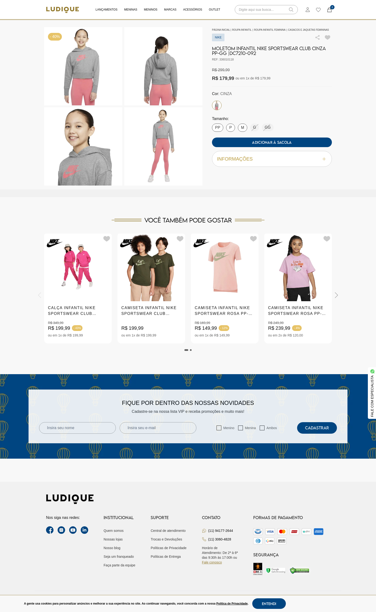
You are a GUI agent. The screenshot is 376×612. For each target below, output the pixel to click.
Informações (272, 159)
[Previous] (39, 295)
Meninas (130, 9)
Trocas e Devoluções (166, 539)
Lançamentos (107, 9)
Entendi (269, 603)
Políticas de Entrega (166, 556)
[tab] (186, 350)
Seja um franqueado (119, 556)
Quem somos (113, 531)
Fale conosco (212, 562)
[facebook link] (50, 530)
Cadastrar (317, 427)
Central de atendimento (168, 531)
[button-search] (291, 9)
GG (268, 127)
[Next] (336, 295)
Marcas (170, 9)
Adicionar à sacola (272, 142)
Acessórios (192, 9)
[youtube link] (73, 530)
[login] (308, 9)
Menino (228, 428)
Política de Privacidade (232, 603)
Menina (250, 428)
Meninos (150, 9)
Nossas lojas (113, 539)
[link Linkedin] (84, 530)
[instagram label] (61, 530)
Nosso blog (112, 548)
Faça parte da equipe (119, 565)
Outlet (214, 9)
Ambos (271, 428)
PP (217, 128)
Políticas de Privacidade (168, 548)
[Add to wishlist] (327, 37)
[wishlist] (318, 9)
